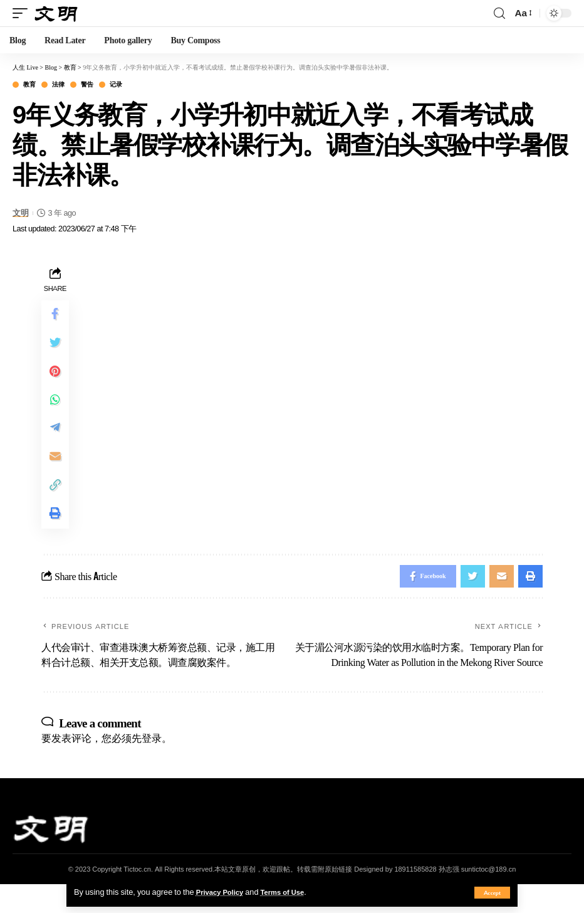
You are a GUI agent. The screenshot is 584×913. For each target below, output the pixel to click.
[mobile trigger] (23, 13)
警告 (87, 85)
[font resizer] (522, 12)
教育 (29, 85)
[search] (499, 13)
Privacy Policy (223, 892)
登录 (152, 766)
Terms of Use (291, 892)
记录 (116, 85)
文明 (20, 213)
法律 (58, 85)
